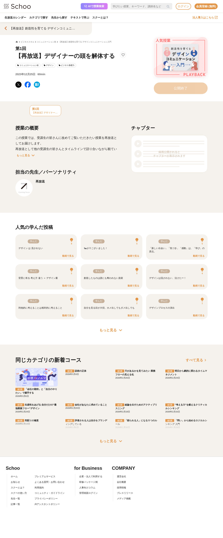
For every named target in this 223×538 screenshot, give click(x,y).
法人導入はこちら (205, 17)
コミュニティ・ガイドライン (50, 493)
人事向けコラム (87, 487)
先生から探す (59, 17)
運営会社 (121, 476)
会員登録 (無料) (206, 6)
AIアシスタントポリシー (47, 504)
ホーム (14, 476)
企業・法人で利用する (90, 476)
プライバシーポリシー (46, 498)
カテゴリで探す (38, 17)
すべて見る (197, 360)
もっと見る (26, 155)
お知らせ (15, 482)
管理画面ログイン (88, 493)
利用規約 (39, 487)
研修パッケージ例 (88, 482)
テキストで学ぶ (79, 17)
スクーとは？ (100, 17)
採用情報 (121, 487)
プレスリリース (125, 493)
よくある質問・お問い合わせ (50, 482)
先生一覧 (15, 498)
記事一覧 (15, 504)
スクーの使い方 (19, 493)
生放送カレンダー (15, 17)
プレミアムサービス (45, 476)
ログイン (183, 6)
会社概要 (121, 482)
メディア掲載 (124, 498)
